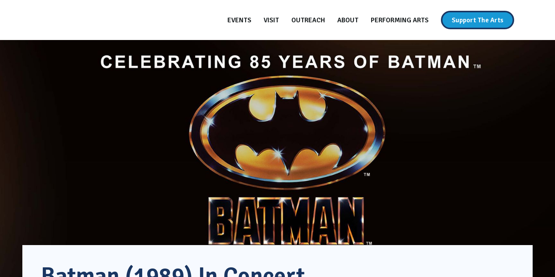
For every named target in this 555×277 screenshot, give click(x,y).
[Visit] (271, 20)
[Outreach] (308, 20)
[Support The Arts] (477, 20)
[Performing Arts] (400, 20)
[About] (348, 20)
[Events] (239, 20)
